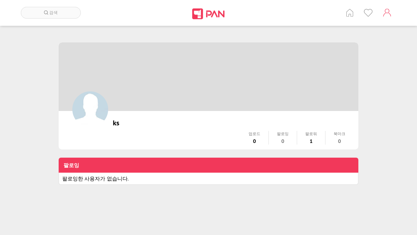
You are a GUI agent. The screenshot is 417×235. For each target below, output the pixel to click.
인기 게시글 (368, 13)
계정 (387, 13)
